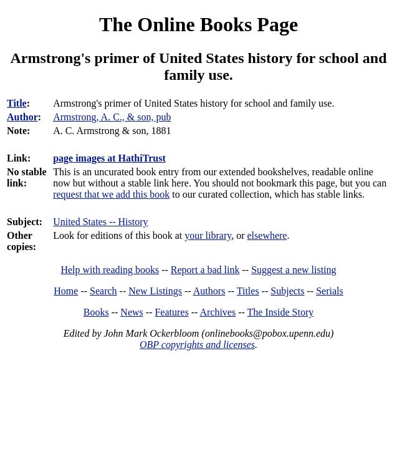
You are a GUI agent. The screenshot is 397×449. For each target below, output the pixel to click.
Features (171, 312)
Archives (217, 312)
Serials (329, 291)
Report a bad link (205, 269)
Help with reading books (109, 269)
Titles (248, 291)
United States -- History (100, 221)
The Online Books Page (198, 24)
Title (17, 103)
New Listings (155, 291)
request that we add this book (111, 194)
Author (22, 117)
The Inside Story (280, 312)
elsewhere (267, 235)
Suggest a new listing (293, 269)
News (131, 312)
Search (103, 291)
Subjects (287, 291)
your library (207, 235)
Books (96, 312)
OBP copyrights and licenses (197, 344)
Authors (209, 291)
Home (66, 291)
